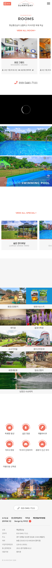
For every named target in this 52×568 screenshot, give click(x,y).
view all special (26, 213)
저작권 (27, 518)
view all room (26, 30)
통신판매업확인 (16, 518)
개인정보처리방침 (39, 518)
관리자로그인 (6, 521)
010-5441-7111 (26, 82)
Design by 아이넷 (22, 521)
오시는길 (5, 518)
